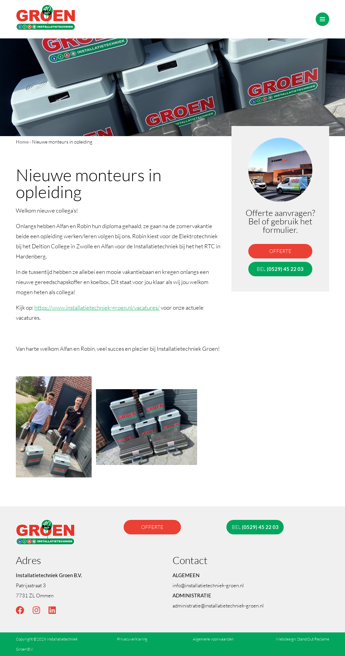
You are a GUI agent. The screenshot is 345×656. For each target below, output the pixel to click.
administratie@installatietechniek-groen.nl (218, 605)
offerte (280, 251)
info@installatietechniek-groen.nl (208, 585)
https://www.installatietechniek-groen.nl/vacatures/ (97, 307)
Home (22, 142)
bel (280, 269)
